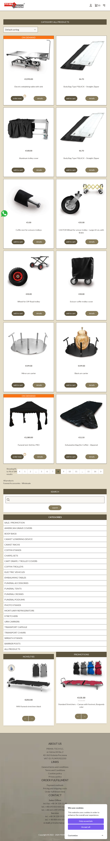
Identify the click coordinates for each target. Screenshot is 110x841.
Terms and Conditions (55, 770)
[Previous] (19, 471)
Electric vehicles (14, 572)
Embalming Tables (15, 577)
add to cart (70, 98)
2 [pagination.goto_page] (30, 471)
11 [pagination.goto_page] (76, 471)
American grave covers (18, 528)
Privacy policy (55, 776)
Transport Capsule (15, 627)
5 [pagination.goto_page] (41, 471)
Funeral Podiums (14, 599)
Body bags (10, 533)
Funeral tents (13, 588)
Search (55, 508)
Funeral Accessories (16, 583)
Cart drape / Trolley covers (20, 561)
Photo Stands (12, 605)
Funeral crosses (14, 594)
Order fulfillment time (55, 791)
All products (12, 649)
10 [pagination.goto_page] (70, 471)
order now (17, 98)
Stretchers (11, 616)
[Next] (100, 471)
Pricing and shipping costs (55, 788)
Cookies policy (55, 773)
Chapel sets (11, 555)
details (40, 98)
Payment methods (55, 785)
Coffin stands (12, 550)
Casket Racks (12, 544)
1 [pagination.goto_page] (24, 471)
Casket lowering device (18, 539)
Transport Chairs (15, 632)
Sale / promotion (14, 522)
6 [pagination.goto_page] (47, 471)
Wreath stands (13, 638)
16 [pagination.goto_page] (95, 471)
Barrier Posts (12, 643)
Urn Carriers (11, 621)
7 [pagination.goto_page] (52, 471)
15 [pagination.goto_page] (88, 471)
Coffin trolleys (13, 566)
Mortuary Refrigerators (19, 610)
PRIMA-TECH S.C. (55, 748)
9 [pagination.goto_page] (63, 471)
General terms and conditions (55, 767)
